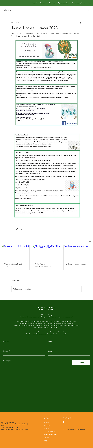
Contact (46, 437)
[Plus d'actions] (80, 23)
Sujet (50, 351)
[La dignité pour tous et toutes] (77, 252)
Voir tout (88, 241)
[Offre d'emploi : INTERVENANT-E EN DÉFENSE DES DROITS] (46, 252)
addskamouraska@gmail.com (18, 429)
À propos (47, 425)
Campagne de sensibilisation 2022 (13, 265)
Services (46, 428)
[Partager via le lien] (17, 229)
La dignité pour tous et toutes (76, 264)
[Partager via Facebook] (12, 229)
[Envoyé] (81, 362)
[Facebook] (63, 422)
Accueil (46, 422)
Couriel (6, 351)
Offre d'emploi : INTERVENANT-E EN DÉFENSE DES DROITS (44, 265)
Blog (45, 440)
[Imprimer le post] (21, 229)
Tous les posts (6, 10)
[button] (89, 10)
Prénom (6, 341)
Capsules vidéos (49, 431)
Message (6, 361)
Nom (50, 341)
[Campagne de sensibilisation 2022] (15, 252)
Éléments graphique (50, 434)
